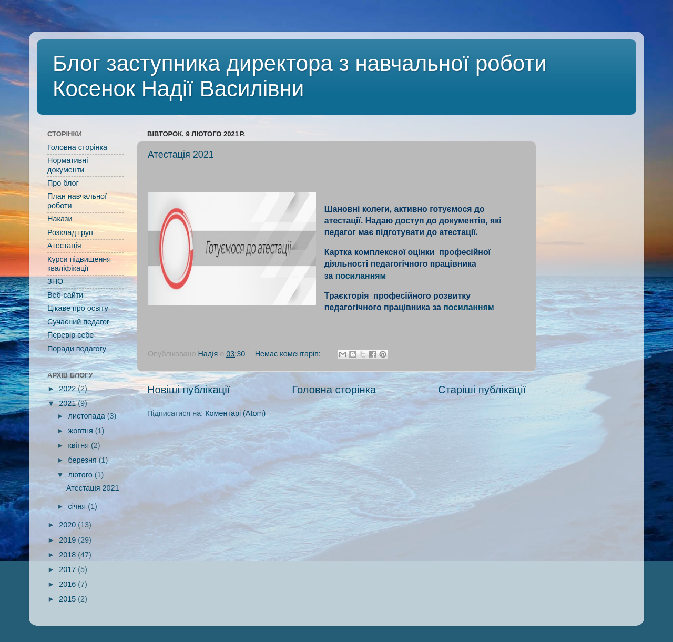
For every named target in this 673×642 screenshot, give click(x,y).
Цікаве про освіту (77, 308)
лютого (81, 475)
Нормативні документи (67, 165)
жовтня (81, 430)
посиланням (360, 275)
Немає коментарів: (289, 354)
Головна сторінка (334, 389)
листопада (87, 416)
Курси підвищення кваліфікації (79, 263)
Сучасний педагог (78, 322)
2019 (68, 540)
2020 (68, 525)
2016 (68, 584)
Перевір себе (70, 335)
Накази (60, 219)
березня (83, 460)
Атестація (64, 245)
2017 (68, 569)
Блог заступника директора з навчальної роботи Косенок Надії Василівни (300, 76)
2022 (68, 388)
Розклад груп (70, 232)
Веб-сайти (65, 295)
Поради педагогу (76, 348)
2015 (68, 599)
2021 (68, 403)
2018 (68, 555)
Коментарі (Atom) (235, 413)
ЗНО (55, 281)
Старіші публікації (482, 389)
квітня (79, 445)
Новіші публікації (188, 389)
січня (78, 506)
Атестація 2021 (181, 154)
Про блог (63, 183)
